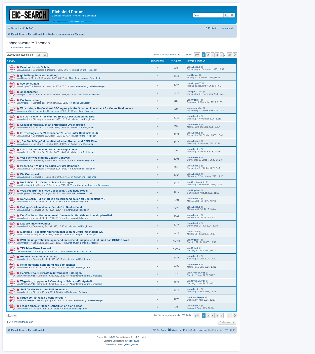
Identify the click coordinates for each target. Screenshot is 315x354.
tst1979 (25, 234)
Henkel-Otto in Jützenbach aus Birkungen (46, 182)
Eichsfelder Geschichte (89, 94)
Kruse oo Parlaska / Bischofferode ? (43, 297)
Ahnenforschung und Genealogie (85, 78)
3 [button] (212, 55)
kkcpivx (25, 78)
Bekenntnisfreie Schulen (35, 67)
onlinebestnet (29, 91)
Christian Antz (28, 185)
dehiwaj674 (27, 111)
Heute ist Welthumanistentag (38, 256)
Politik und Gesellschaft (81, 193)
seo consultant (29, 83)
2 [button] (208, 55)
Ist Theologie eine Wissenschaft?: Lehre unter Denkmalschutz (59, 133)
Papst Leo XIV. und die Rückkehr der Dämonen (49, 165)
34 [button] (229, 55)
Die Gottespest (29, 174)
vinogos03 (26, 86)
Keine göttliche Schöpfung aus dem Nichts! (47, 264)
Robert (29, 251)
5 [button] (221, 55)
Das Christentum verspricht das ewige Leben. (49, 149)
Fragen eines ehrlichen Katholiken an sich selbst (51, 305)
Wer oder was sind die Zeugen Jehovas (45, 157)
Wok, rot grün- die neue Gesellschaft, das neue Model (54, 190)
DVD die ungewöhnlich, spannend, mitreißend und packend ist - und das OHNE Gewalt (74, 240)
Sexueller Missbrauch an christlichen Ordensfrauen (52, 124)
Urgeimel (25, 103)
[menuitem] (30, 28)
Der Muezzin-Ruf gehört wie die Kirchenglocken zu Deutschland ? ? (62, 198)
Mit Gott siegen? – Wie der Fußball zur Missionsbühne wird (57, 116)
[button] (197, 54)
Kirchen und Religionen (86, 70)
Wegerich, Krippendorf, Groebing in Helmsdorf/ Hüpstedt (56, 281)
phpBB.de (134, 341)
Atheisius (25, 70)
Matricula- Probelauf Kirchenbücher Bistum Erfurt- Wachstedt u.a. (61, 231)
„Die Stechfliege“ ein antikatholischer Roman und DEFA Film (58, 141)
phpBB (111, 337)
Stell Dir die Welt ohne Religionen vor (43, 289)
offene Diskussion (81, 103)
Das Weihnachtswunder (35, 223)
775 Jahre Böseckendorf (35, 248)
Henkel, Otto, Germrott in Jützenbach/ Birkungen (51, 272)
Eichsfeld (89, 21)
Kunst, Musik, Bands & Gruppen (82, 243)
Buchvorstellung (30, 100)
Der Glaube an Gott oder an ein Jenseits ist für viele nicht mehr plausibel (66, 215)
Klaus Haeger (28, 300)
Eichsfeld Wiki (62, 21)
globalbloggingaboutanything (38, 75)
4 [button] (217, 55)
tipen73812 (26, 94)
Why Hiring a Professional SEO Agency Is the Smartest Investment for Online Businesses (76, 108)
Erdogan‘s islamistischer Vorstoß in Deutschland (51, 207)
